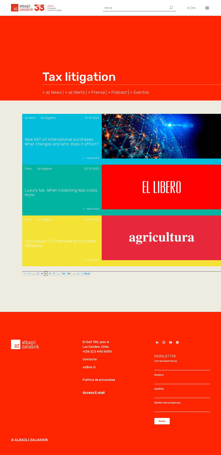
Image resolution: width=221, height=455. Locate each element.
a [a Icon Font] (207, 8)
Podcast (119, 92)
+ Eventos (139, 92)
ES (188, 7)
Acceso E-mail (94, 392)
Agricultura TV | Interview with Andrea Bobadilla (60, 243)
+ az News (52, 92)
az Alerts (76, 92)
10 (63, 273)
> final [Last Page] (86, 273)
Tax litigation (48, 117)
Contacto (90, 359)
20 (68, 273)
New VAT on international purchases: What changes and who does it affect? (61, 141)
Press (28, 168)
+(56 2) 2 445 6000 (97, 351)
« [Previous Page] (28, 273)
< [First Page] (24, 273)
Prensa (98, 92)
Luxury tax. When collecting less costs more (61, 192)
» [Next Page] (78, 273)
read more (92, 158)
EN (193, 7)
